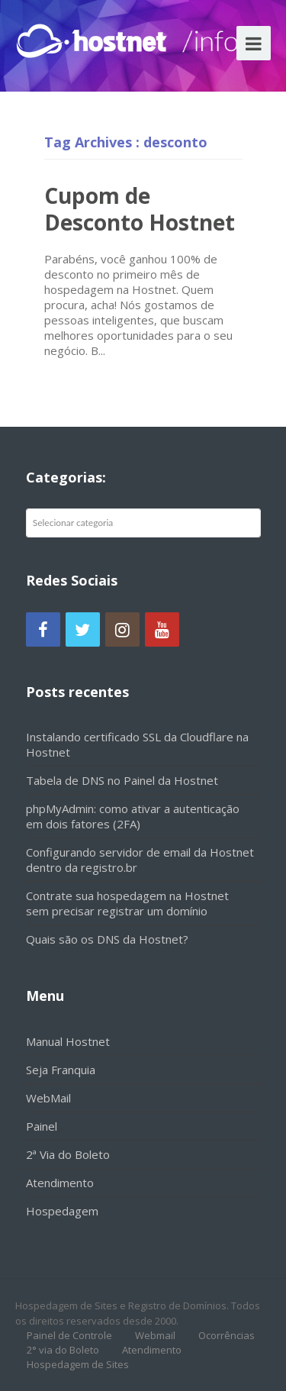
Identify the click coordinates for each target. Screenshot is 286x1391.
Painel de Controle (69, 1335)
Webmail (155, 1335)
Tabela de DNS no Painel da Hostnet (122, 780)
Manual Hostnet (68, 1041)
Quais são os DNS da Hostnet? (107, 939)
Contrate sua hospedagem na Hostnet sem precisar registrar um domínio (127, 903)
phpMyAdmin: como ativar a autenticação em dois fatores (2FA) (132, 816)
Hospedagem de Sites (78, 1364)
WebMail (48, 1097)
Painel (41, 1126)
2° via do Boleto (63, 1350)
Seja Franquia (60, 1069)
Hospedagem (62, 1210)
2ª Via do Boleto (68, 1154)
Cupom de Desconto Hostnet (139, 209)
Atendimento (60, 1182)
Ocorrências (226, 1335)
